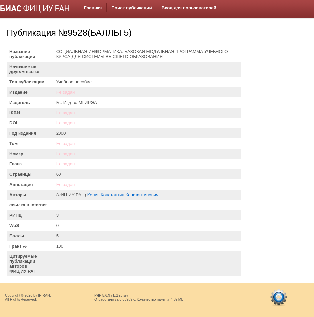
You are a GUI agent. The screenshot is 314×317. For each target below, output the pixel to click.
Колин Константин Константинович (122, 194)
